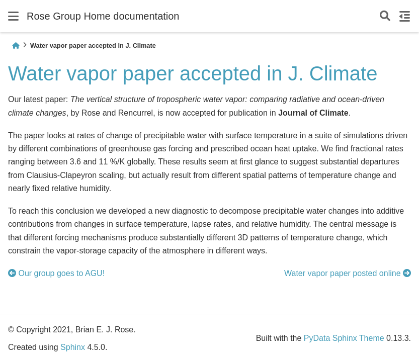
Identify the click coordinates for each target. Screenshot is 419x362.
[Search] (385, 16)
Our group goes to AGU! (56, 273)
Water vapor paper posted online (347, 273)
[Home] (15, 45)
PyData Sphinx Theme (344, 338)
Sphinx (72, 347)
